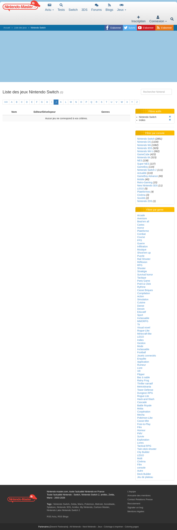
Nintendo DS (144, 141)
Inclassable (143, 318)
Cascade (142, 402)
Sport (140, 315)
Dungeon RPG (145, 393)
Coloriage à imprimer (113, 527)
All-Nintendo (75, 527)
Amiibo (75, 507)
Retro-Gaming (144, 182)
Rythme (141, 287)
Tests (61, 7)
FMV (139, 433)
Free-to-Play (144, 424)
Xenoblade (109, 504)
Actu (49, 7)
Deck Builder (144, 474)
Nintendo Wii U (145, 151)
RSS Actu (52, 516)
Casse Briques (145, 290)
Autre (140, 470)
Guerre (141, 243)
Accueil (6, 28)
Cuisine (141, 302)
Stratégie (142, 271)
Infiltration (142, 246)
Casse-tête (143, 421)
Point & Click (144, 283)
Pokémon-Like (145, 417)
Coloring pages (132, 527)
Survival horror (145, 274)
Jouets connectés (146, 355)
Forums (96, 7)
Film (139, 427)
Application (143, 361)
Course (141, 237)
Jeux (121, 7)
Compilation (143, 293)
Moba (140, 408)
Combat (141, 234)
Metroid (99, 504)
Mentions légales (136, 511)
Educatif (141, 312)
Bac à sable (143, 377)
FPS (139, 240)
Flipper (141, 374)
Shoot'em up (144, 252)
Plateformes (143, 191)
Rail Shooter (144, 259)
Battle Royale (144, 405)
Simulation (142, 299)
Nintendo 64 (143, 157)
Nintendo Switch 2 (147, 170)
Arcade (141, 215)
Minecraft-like (144, 333)
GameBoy (142, 166)
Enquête (141, 358)
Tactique (141, 277)
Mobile (140, 179)
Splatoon (51, 507)
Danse (140, 305)
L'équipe (132, 491)
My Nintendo (86, 507)
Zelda (73, 504)
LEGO (140, 188)
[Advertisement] (88, 56)
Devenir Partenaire (58, 527)
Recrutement (134, 503)
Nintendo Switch (146, 138)
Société (141, 198)
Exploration (143, 439)
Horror (140, 227)
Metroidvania (144, 386)
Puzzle (141, 256)
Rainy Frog (143, 380)
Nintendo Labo (54, 510)
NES (139, 160)
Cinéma (141, 195)
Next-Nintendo (89, 527)
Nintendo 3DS (144, 148)
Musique (141, 249)
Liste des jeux (20, 28)
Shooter (141, 268)
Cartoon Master (101, 507)
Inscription (138, 19)
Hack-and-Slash (145, 399)
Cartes (140, 224)
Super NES (143, 163)
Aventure (142, 218)
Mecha (141, 414)
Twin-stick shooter (147, 449)
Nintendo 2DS (144, 201)
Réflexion (142, 262)
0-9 (5, 102)
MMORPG (142, 321)
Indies (140, 340)
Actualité (142, 173)
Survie (140, 436)
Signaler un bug (135, 507)
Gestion (141, 343)
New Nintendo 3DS (147, 185)
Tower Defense (145, 390)
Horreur (141, 430)
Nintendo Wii (144, 145)
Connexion (158, 19)
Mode (140, 346)
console (141, 467)
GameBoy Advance (147, 176)
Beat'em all (143, 221)
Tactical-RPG (144, 446)
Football (141, 352)
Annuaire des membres (139, 495)
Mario (80, 504)
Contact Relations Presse (140, 499)
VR (139, 371)
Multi (139, 458)
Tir (138, 324)
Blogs (109, 7)
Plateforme (143, 231)
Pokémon (89, 504)
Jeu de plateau (145, 477)
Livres (140, 442)
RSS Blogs (63, 516)
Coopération (143, 411)
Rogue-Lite (143, 396)
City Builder (143, 452)
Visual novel (143, 327)
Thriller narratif (145, 383)
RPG (139, 265)
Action (140, 296)
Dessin (141, 308)
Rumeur (141, 364)
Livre (139, 368)
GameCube (143, 154)
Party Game (143, 280)
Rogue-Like (143, 330)
